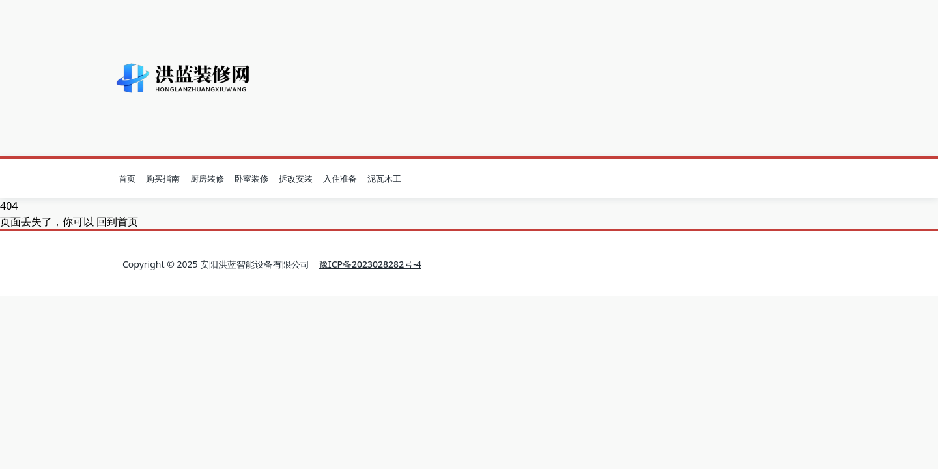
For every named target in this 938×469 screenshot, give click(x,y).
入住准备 (340, 178)
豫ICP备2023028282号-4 (370, 264)
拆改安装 (296, 178)
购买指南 (163, 178)
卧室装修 (251, 178)
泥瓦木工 (384, 178)
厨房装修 (207, 178)
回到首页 (117, 221)
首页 (127, 178)
